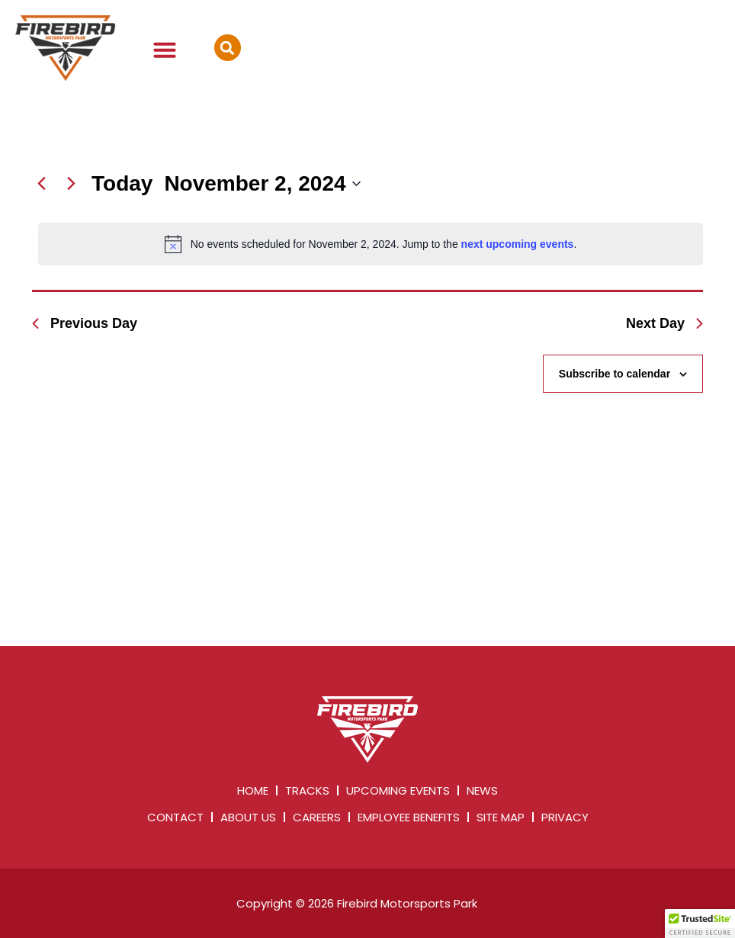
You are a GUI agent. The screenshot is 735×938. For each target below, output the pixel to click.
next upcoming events (517, 244)
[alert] (370, 244)
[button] (164, 49)
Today (121, 183)
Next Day (664, 323)
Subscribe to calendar (614, 374)
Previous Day (84, 323)
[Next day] (71, 184)
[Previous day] (41, 184)
